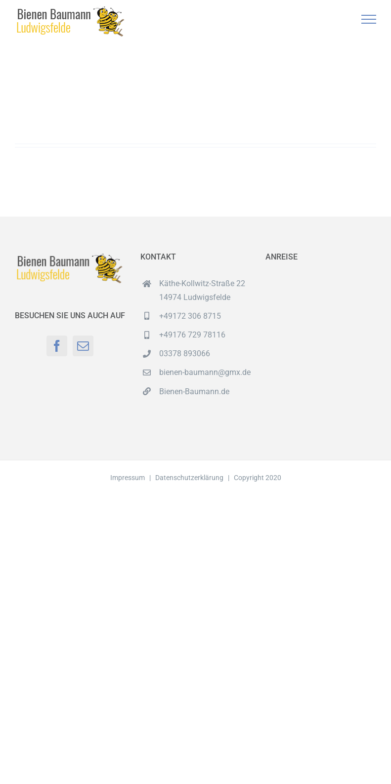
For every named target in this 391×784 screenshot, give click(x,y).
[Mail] (83, 346)
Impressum (127, 478)
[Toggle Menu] (369, 19)
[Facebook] (56, 346)
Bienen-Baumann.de (194, 391)
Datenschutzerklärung (189, 478)
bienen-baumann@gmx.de (205, 372)
